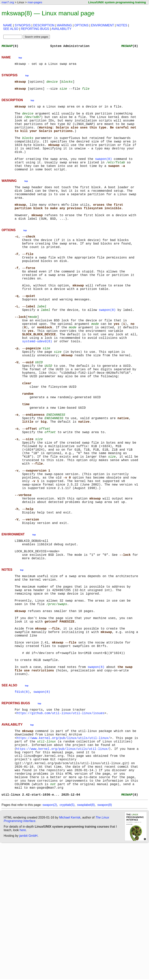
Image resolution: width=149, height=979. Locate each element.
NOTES (121, 25)
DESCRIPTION (43, 25)
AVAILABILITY (61, 28)
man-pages (34, 2)
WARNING (64, 25)
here (23, 964)
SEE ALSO (10, 28)
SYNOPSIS (23, 25)
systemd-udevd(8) (37, 391)
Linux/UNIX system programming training (117, 2)
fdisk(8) (22, 810)
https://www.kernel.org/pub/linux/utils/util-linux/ (63, 860)
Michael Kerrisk (69, 951)
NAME (7, 25)
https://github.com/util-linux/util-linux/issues (60, 833)
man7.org (8, 2)
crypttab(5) (67, 939)
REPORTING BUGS (35, 28)
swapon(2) (49, 939)
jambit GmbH (28, 970)
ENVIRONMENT (102, 25)
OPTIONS (81, 25)
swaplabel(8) (86, 939)
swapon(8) (103, 175)
